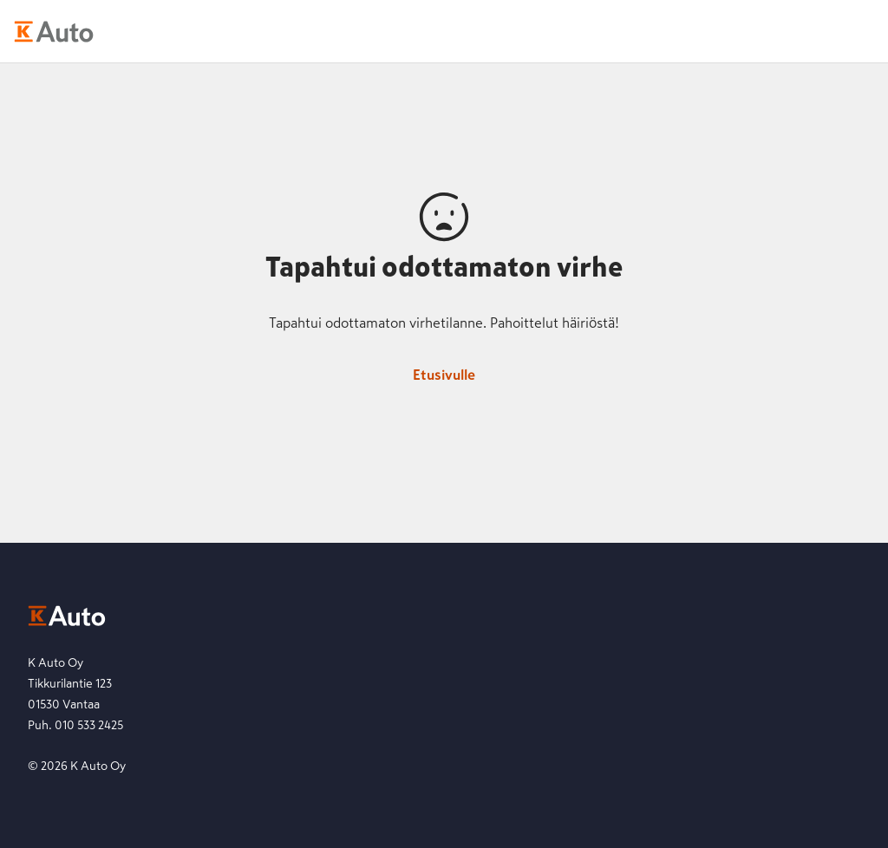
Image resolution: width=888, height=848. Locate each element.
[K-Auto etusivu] (54, 31)
